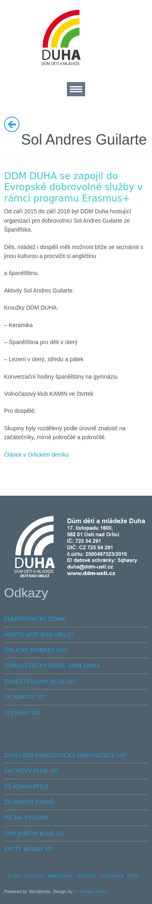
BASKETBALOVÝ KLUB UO (39, 681)
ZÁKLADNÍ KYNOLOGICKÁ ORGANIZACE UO (65, 755)
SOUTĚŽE (87, 876)
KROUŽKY (35, 876)
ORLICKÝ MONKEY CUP (36, 650)
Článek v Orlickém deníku (36, 454)
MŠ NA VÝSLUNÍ (26, 817)
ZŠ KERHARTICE (26, 786)
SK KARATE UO (24, 697)
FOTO (133, 876)
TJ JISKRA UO (22, 712)
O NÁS (14, 876)
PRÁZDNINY (61, 876)
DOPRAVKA (112, 876)
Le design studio (90, 891)
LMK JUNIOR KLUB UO (34, 833)
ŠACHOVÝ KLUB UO (31, 770)
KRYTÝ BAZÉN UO (29, 848)
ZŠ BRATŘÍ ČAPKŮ (29, 802)
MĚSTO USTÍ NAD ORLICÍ (39, 634)
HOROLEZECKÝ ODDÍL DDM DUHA (52, 665)
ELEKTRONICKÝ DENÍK (35, 619)
